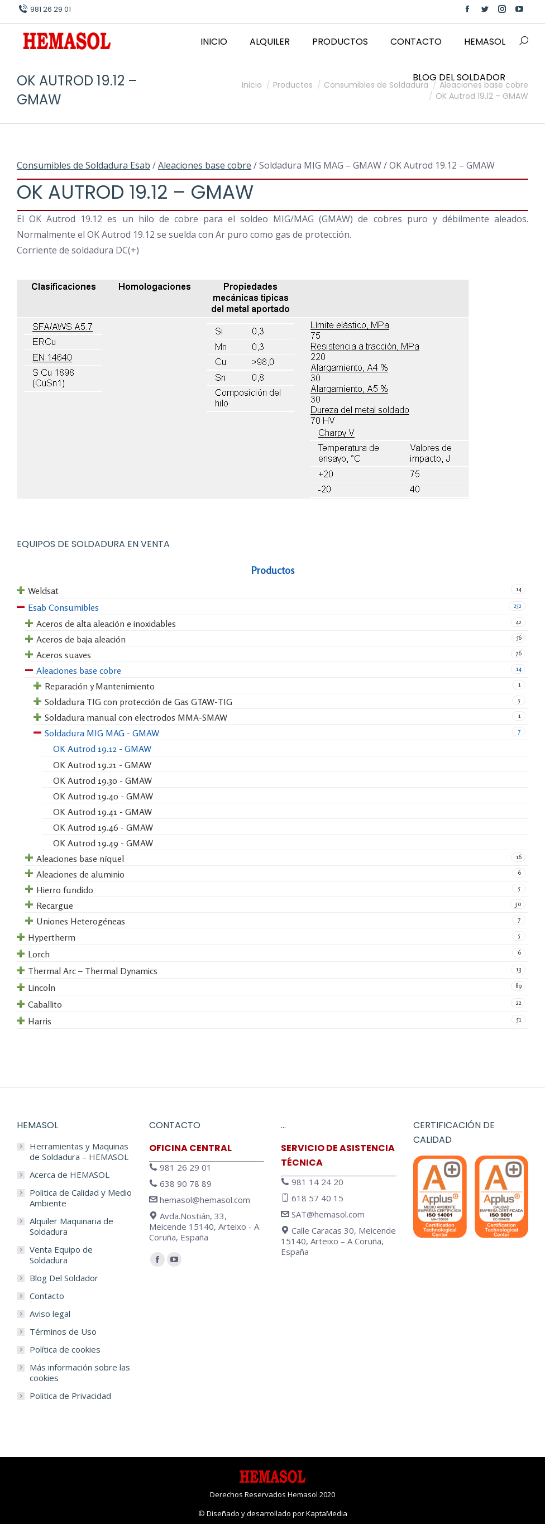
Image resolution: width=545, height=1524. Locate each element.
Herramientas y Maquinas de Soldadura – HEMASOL (79, 1151)
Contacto (47, 1296)
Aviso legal (50, 1314)
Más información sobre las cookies (80, 1372)
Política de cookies (65, 1349)
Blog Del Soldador (64, 1278)
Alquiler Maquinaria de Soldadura (71, 1226)
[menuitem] (213, 42)
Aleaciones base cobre (204, 165)
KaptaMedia (326, 1513)
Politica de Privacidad (70, 1396)
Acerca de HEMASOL (69, 1175)
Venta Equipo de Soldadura (61, 1255)
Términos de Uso (63, 1331)
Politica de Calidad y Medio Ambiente (81, 1198)
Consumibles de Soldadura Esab (83, 165)
